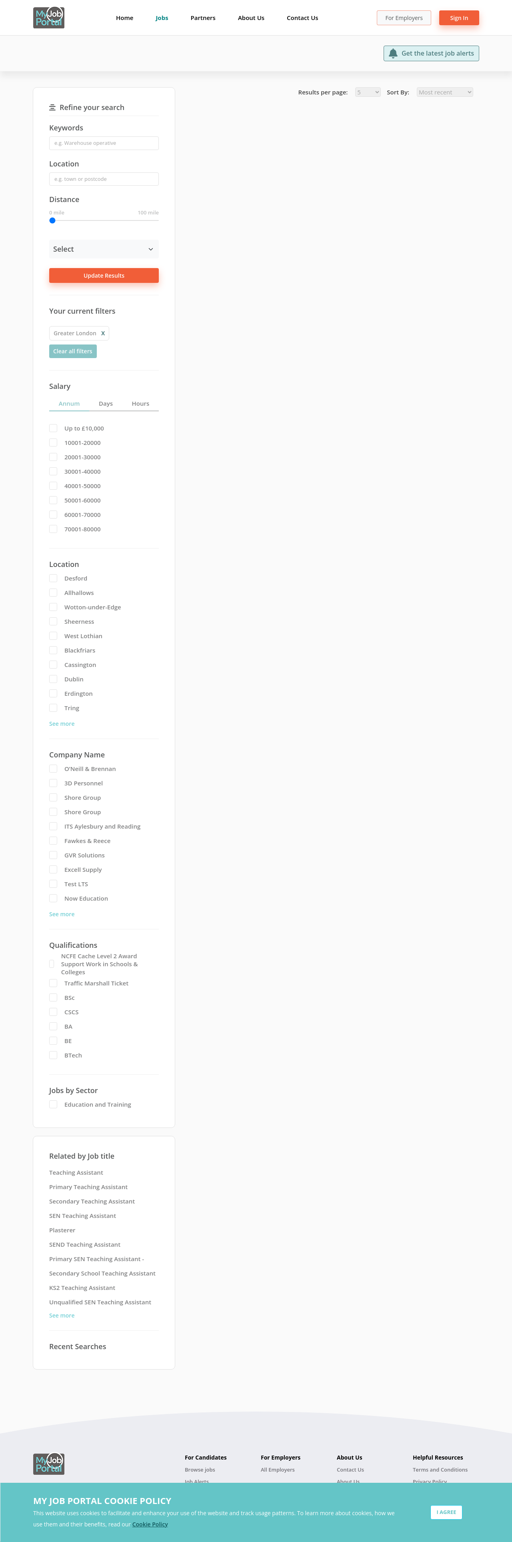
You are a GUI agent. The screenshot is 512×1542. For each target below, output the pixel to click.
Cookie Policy (150, 1524)
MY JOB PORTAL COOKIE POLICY (102, 1500)
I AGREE (446, 1512)
